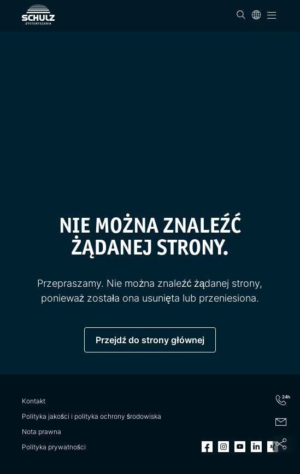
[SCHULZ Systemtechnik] (38, 14)
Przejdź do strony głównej (150, 339)
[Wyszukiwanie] (241, 14)
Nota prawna (41, 431)
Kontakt (33, 401)
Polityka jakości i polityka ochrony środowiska (91, 416)
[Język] (256, 14)
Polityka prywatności (54, 447)
